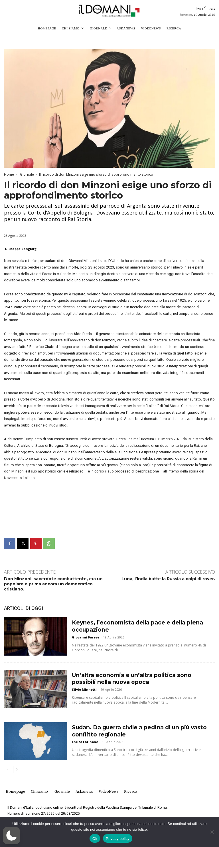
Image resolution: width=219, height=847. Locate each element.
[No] (212, 832)
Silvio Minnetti (84, 687)
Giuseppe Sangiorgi (21, 249)
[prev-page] (7, 769)
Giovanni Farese (85, 635)
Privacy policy (117, 838)
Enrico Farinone (85, 739)
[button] (11, 835)
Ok (94, 838)
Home (9, 174)
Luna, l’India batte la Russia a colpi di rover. (168, 578)
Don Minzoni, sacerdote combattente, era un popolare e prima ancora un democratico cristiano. (53, 584)
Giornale (26, 174)
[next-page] (16, 769)
